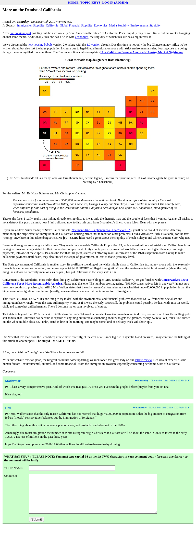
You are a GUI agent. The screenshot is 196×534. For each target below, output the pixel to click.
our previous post (20, 33)
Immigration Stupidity (30, 25)
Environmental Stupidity (145, 25)
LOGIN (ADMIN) (115, 2)
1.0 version (93, 44)
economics (81, 37)
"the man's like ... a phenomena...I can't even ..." (101, 230)
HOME (73, 2)
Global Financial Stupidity (75, 25)
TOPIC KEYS (90, 2)
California (51, 25)
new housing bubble (40, 44)
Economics (100, 25)
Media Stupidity (118, 25)
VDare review (143, 360)
